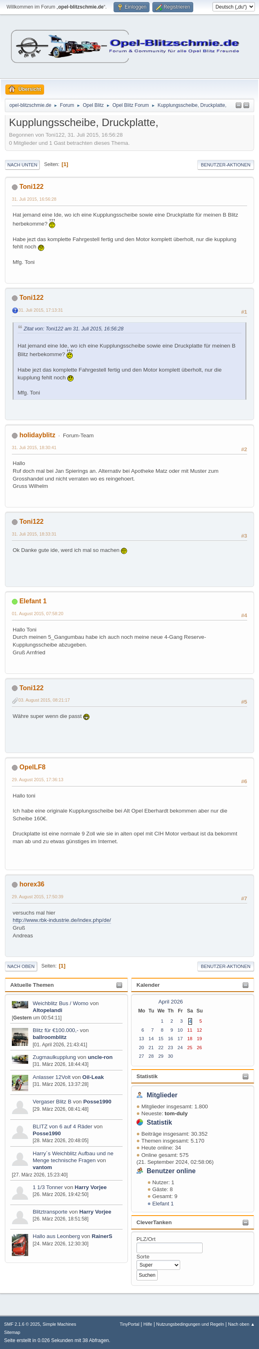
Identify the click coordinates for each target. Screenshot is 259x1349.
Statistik (147, 1076)
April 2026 (171, 1002)
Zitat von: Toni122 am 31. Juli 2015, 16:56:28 (73, 329)
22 (160, 1047)
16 (170, 1038)
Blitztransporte (50, 1212)
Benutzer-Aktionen (225, 164)
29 (160, 1056)
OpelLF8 (32, 767)
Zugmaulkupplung (54, 1057)
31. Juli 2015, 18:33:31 (34, 534)
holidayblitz (37, 435)
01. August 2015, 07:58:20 (37, 613)
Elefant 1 (163, 1204)
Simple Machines (59, 1324)
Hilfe (147, 1324)
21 (151, 1047)
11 (189, 1030)
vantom (42, 1167)
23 (170, 1047)
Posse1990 (97, 1102)
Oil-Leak (93, 1077)
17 (180, 1038)
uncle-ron (100, 1057)
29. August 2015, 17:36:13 (37, 779)
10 (180, 1030)
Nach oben (21, 966)
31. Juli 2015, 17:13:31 (40, 310)
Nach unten (22, 164)
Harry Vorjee (91, 1187)
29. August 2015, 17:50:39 (37, 896)
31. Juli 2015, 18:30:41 (34, 447)
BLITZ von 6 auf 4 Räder (63, 1126)
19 (199, 1038)
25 (189, 1047)
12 (199, 1030)
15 (160, 1038)
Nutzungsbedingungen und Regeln (190, 1324)
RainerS (102, 1236)
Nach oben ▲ (241, 1324)
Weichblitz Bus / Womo (61, 1003)
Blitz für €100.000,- (55, 1030)
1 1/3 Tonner (49, 1187)
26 (199, 1047)
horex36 (31, 884)
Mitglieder (162, 1095)
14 (151, 1038)
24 (180, 1047)
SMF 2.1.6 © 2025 (22, 1324)
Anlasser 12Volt (52, 1077)
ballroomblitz (50, 1037)
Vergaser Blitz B (52, 1102)
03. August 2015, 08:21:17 (44, 700)
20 (141, 1047)
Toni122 (31, 186)
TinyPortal (129, 1324)
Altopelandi (48, 1010)
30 (170, 1056)
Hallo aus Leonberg (56, 1236)
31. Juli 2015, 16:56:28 (34, 199)
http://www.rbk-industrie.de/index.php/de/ (62, 920)
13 (141, 1038)
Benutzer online (171, 1170)
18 (189, 1038)
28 (151, 1056)
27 (141, 1056)
